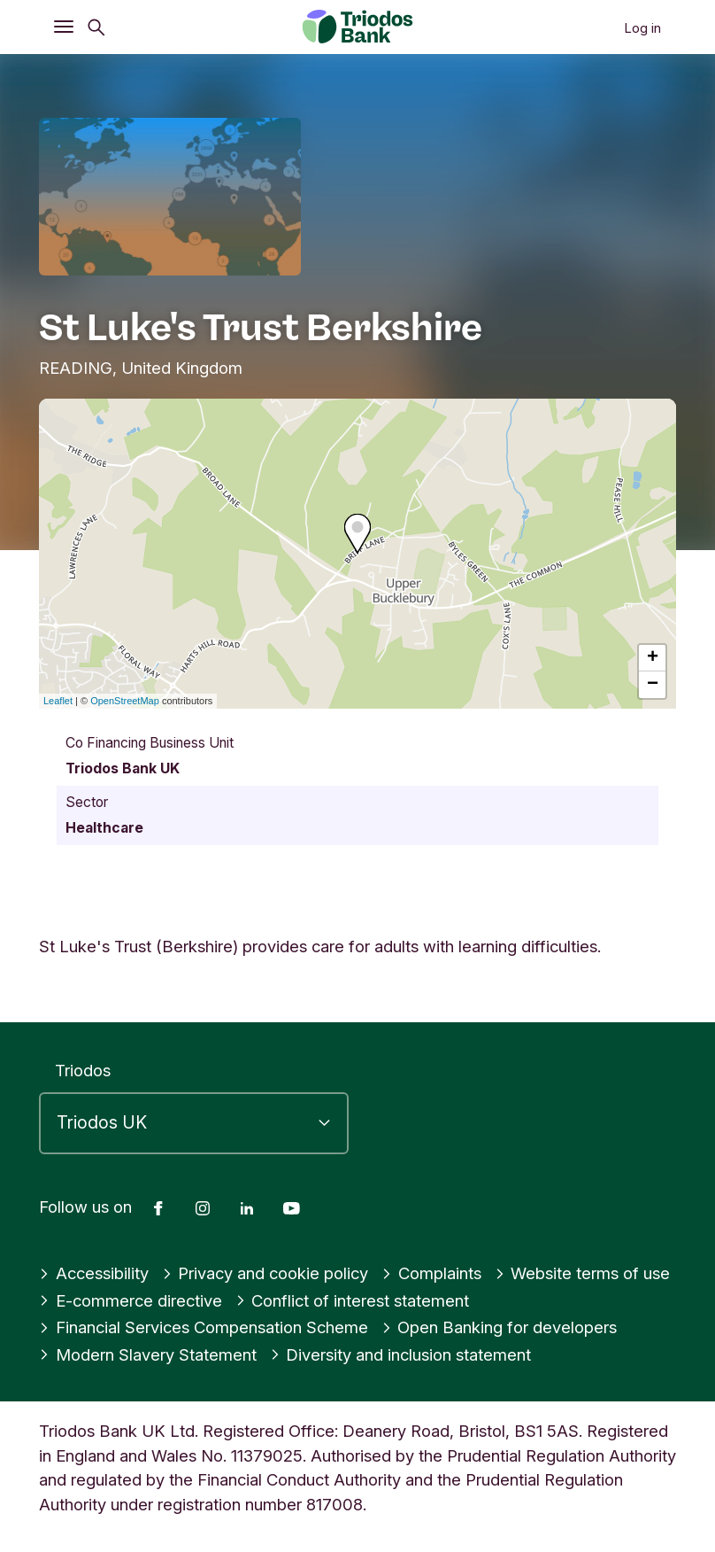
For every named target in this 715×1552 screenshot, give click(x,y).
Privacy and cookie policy (265, 1273)
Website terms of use (583, 1273)
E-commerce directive (130, 1300)
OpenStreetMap (124, 700)
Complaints (431, 1273)
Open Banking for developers (499, 1327)
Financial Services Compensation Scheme (203, 1327)
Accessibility (94, 1273)
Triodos (83, 1070)
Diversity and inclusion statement (401, 1354)
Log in (642, 27)
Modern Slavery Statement (148, 1354)
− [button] (652, 684)
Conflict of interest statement (352, 1300)
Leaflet (58, 700)
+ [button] (652, 658)
